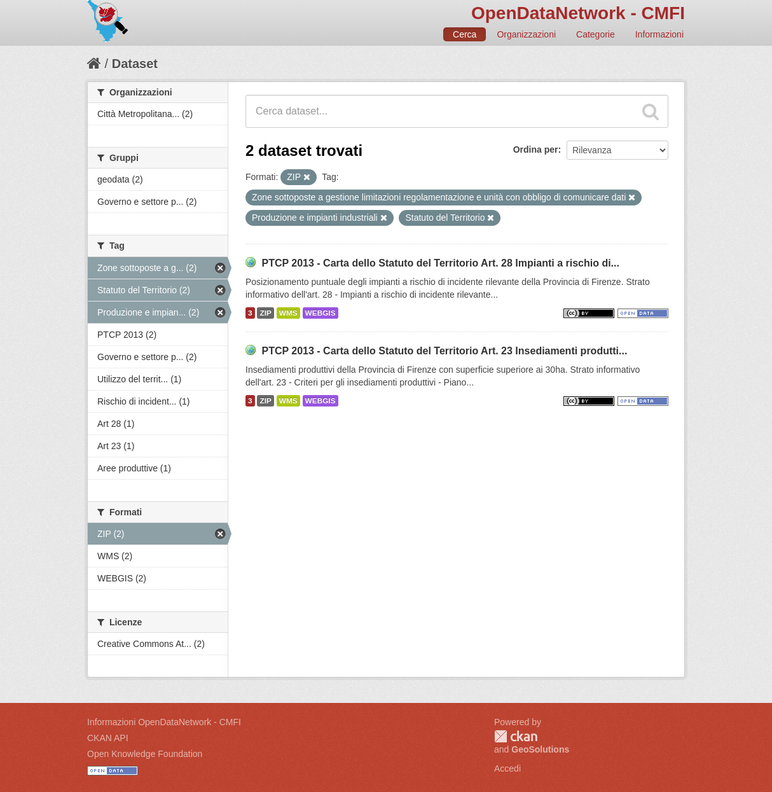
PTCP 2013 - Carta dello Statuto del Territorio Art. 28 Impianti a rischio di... (440, 263)
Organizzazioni (526, 34)
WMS (288, 313)
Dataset (135, 64)
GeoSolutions (540, 749)
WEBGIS (320, 313)
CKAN (515, 736)
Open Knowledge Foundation (144, 754)
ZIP (265, 313)
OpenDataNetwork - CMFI (578, 13)
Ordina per (535, 149)
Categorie (595, 34)
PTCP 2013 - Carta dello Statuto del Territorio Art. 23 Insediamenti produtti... (444, 350)
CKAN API (107, 738)
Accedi (507, 768)
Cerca (464, 34)
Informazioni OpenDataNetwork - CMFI (164, 722)
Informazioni (659, 34)
